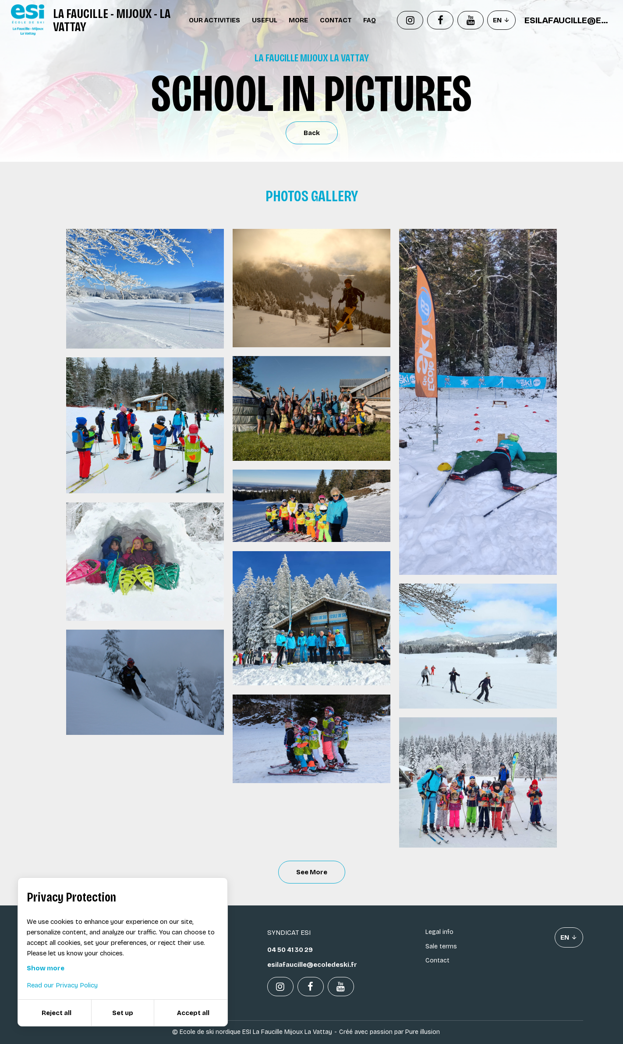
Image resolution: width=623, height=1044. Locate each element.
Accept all (193, 1013)
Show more (45, 968)
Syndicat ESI (289, 933)
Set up (122, 1013)
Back (312, 133)
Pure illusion (422, 1032)
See (311, 872)
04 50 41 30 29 (290, 950)
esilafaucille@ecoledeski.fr (568, 20)
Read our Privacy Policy (62, 985)
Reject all (56, 1013)
